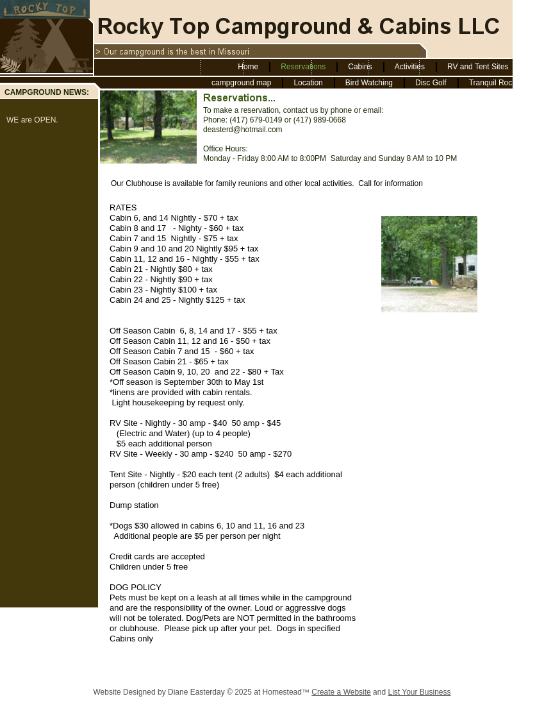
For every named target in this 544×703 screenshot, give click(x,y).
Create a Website (341, 692)
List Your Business (419, 692)
